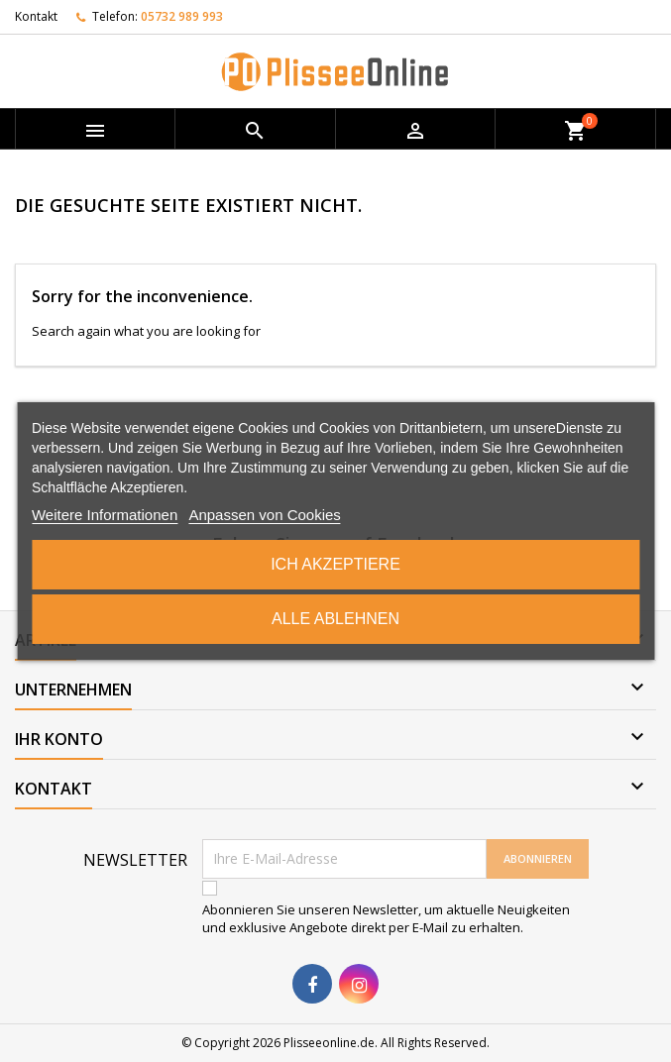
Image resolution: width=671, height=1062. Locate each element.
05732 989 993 (182, 16)
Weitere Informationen (104, 514)
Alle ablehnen (335, 618)
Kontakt (36, 16)
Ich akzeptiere (335, 564)
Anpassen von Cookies (264, 514)
